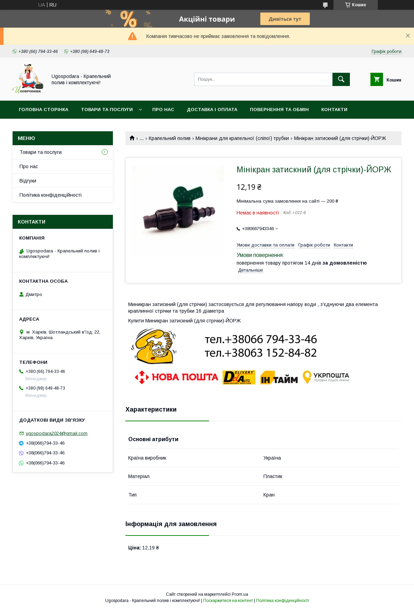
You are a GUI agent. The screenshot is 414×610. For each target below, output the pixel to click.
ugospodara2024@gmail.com (56, 433)
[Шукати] (341, 79)
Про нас (163, 109)
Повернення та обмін (279, 109)
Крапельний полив (170, 138)
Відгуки (28, 180)
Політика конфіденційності (51, 195)
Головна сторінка (43, 109)
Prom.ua (240, 594)
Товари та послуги (107, 109)
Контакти (334, 109)
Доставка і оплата (212, 109)
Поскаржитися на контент (228, 600)
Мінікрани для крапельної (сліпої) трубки (242, 138)
